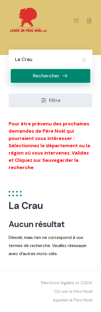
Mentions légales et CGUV (66, 283)
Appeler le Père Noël (72, 300)
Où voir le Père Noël (73, 291)
